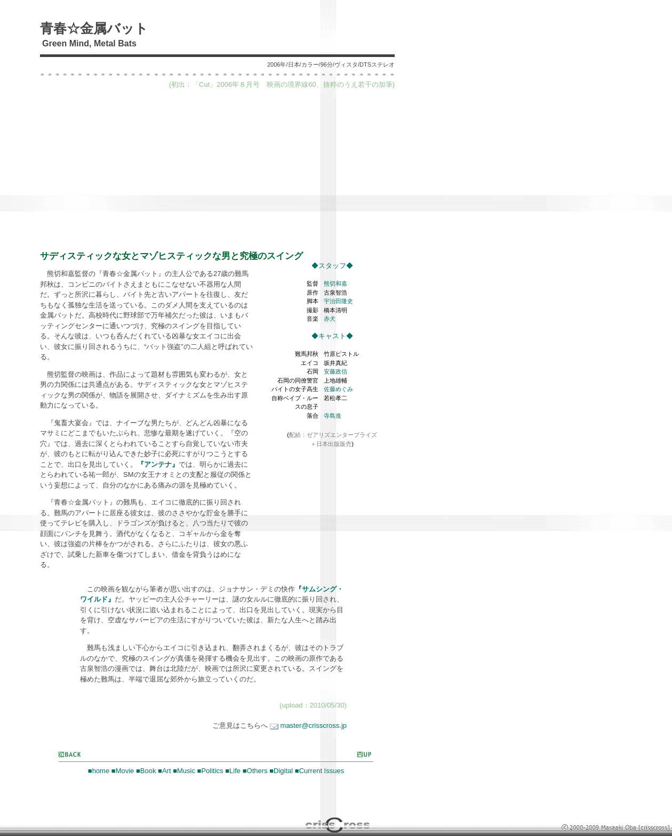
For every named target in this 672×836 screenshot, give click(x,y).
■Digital (281, 771)
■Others (255, 771)
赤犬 (329, 318)
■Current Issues (319, 771)
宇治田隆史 (338, 301)
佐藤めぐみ (338, 389)
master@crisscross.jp (308, 725)
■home (98, 771)
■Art (164, 771)
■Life (233, 771)
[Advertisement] (217, 169)
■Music (184, 771)
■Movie (122, 771)
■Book (146, 771)
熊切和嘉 (335, 283)
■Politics (210, 771)
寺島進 (332, 415)
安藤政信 (335, 371)
